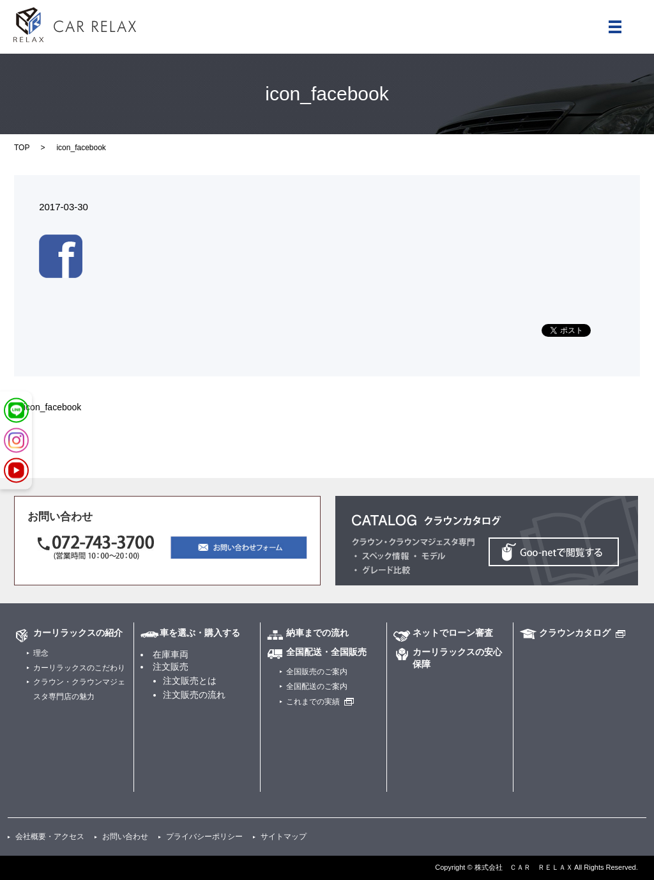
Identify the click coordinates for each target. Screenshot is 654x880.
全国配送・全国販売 (326, 652)
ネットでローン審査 (453, 633)
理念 (41, 653)
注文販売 (170, 666)
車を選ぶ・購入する (200, 633)
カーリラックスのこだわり (79, 667)
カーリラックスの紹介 (78, 633)
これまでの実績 (313, 701)
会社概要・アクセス (49, 836)
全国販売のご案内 (316, 671)
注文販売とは (190, 680)
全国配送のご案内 (316, 686)
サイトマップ (284, 836)
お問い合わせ (125, 836)
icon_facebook (52, 407)
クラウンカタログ (575, 633)
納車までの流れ (317, 633)
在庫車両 (170, 654)
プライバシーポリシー (204, 836)
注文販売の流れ (194, 695)
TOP (21, 147)
